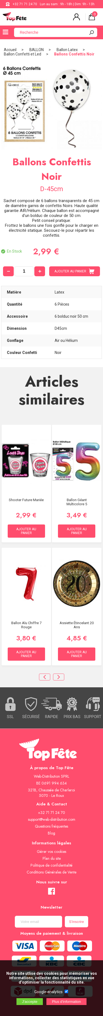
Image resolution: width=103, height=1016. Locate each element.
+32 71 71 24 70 (25, 4)
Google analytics (48, 992)
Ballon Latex (67, 50)
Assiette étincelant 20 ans (77, 625)
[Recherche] (53, 32)
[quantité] (24, 271)
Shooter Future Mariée (26, 500)
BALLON (36, 50)
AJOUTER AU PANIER (74, 271)
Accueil (10, 50)
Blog (51, 833)
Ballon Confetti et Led (22, 54)
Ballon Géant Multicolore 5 (76, 502)
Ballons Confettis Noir (74, 54)
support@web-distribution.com (51, 819)
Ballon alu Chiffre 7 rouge (26, 625)
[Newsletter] (38, 922)
